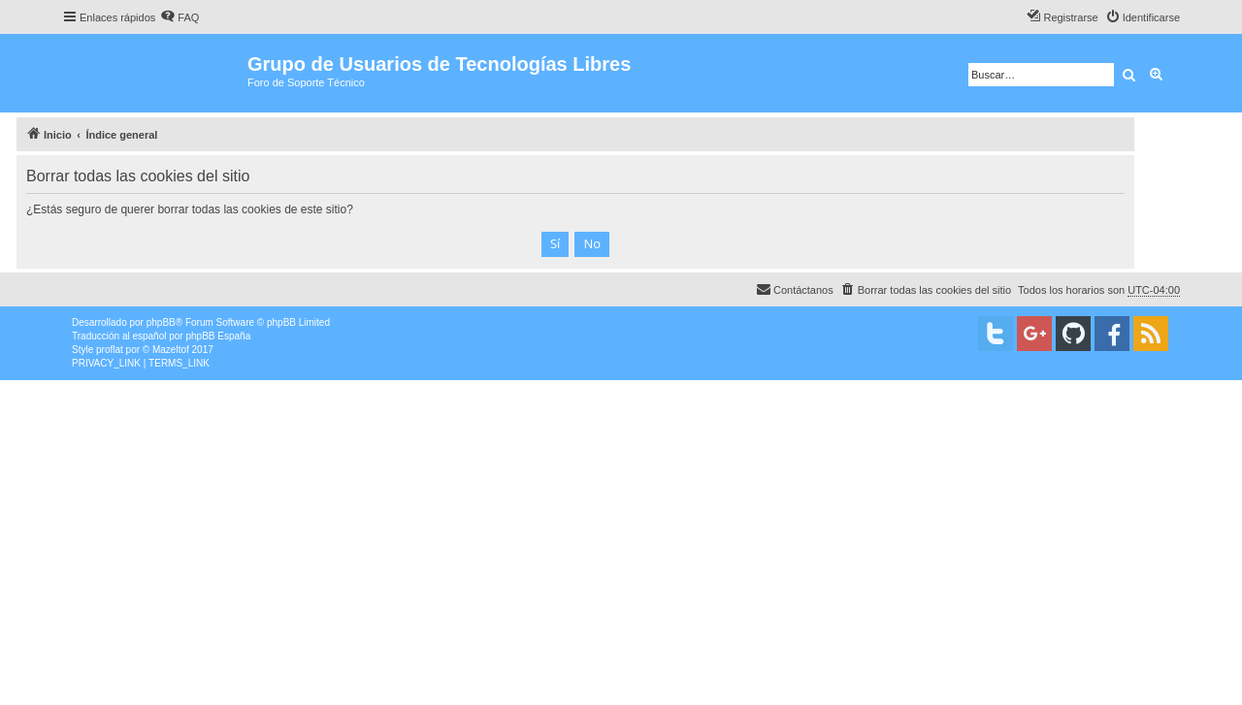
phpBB (161, 322)
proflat (109, 349)
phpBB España (217, 336)
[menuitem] (179, 17)
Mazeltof (170, 349)
